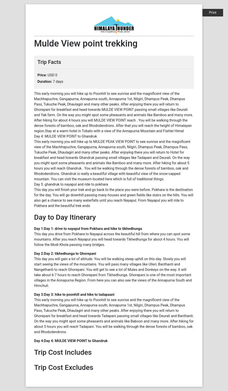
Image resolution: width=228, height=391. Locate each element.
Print (212, 12)
